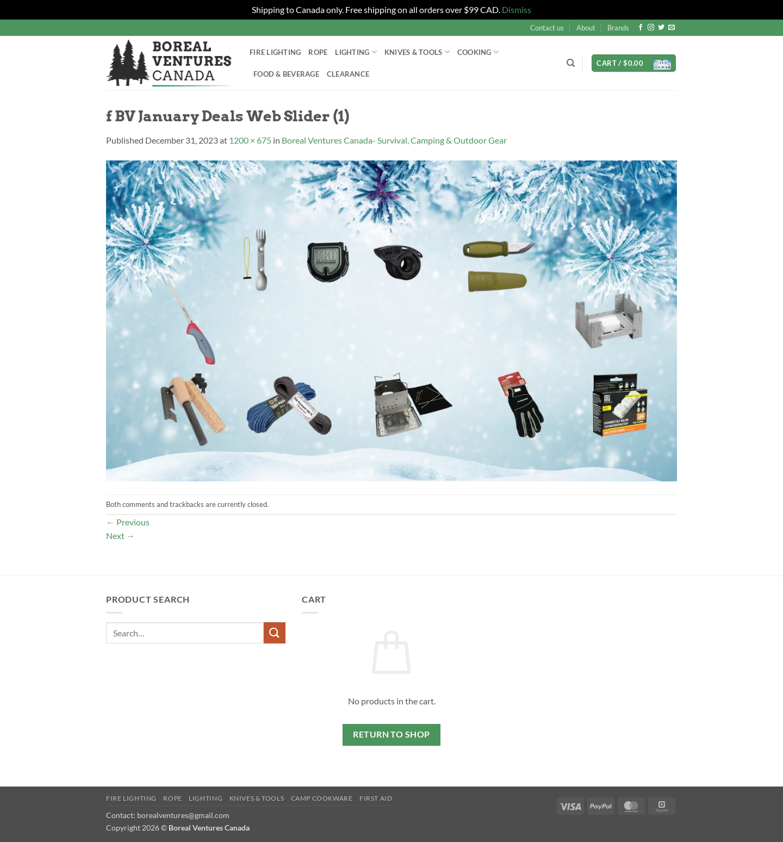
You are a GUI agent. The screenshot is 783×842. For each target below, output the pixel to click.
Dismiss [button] (516, 9)
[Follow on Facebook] (640, 28)
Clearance (348, 74)
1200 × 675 (250, 140)
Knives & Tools (417, 52)
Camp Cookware (322, 798)
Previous (128, 522)
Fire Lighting (275, 52)
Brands (618, 27)
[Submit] (274, 632)
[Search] (571, 63)
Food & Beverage (286, 74)
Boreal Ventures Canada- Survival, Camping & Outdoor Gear (394, 140)
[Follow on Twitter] (661, 28)
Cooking (478, 52)
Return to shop (391, 734)
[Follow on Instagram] (651, 28)
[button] (634, 63)
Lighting (356, 52)
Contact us (547, 27)
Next (120, 535)
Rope (317, 52)
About (585, 27)
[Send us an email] (671, 28)
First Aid (376, 798)
